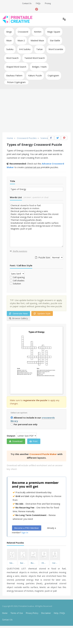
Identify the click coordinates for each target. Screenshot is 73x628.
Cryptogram (53, 75)
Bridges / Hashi (39, 66)
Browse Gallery (18, 318)
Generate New (18, 313)
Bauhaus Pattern (14, 75)
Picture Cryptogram (16, 82)
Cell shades (18, 280)
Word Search (12, 58)
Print (34, 441)
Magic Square (53, 31)
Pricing (48, 3)
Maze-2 (21, 40)
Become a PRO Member (26, 527)
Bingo (9, 31)
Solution (17, 283)
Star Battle (55, 40)
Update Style (42, 313)
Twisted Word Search (34, 58)
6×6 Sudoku (24, 49)
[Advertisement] (36, 110)
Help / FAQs (59, 613)
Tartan (39, 49)
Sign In (24, 532)
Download (15, 441)
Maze (9, 40)
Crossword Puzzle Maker (43, 454)
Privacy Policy (32, 613)
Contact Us (26, 3)
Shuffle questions (18, 251)
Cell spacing (19, 277)
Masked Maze (37, 40)
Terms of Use (16, 613)
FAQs (38, 3)
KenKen (37, 31)
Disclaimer (46, 613)
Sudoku (9, 49)
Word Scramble (56, 49)
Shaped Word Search (16, 66)
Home (5, 613)
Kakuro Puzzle (35, 75)
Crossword (23, 31)
